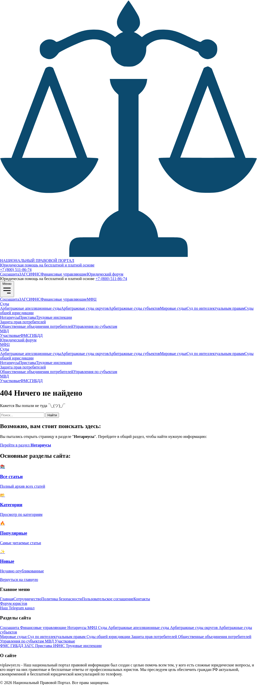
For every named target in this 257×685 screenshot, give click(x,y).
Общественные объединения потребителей (36, 326)
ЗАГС (24, 274)
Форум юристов (13, 603)
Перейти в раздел (25, 445)
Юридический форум (105, 274)
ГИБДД (36, 335)
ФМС (25, 335)
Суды (4, 304)
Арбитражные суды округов (85, 308)
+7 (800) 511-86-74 (16, 269)
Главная (7, 599)
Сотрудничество (27, 599)
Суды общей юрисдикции (109, 636)
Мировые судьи (173, 308)
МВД (4, 331)
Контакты (142, 599)
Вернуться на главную (19, 579)
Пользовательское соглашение (107, 599)
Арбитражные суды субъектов (134, 308)
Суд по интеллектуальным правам (215, 308)
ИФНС (34, 274)
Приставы (27, 317)
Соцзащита (9, 274)
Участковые (10, 335)
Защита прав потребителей (23, 322)
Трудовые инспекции (54, 317)
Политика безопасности (61, 599)
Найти (52, 415)
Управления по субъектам (95, 326)
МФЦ (91, 299)
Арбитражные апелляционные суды (30, 308)
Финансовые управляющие (64, 274)
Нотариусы (9, 317)
